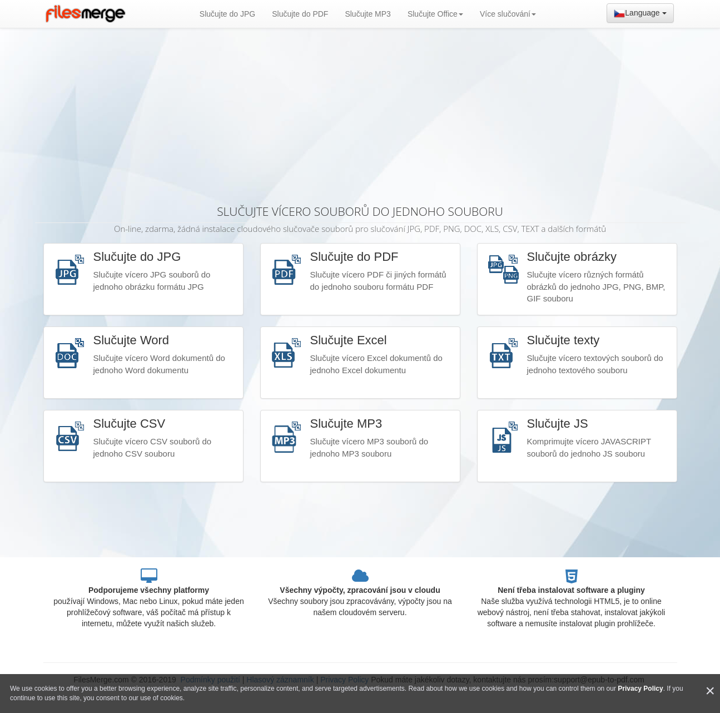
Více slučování (508, 13)
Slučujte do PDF (300, 13)
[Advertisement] (360, 111)
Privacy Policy (640, 688)
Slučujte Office (435, 13)
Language (640, 13)
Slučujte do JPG (227, 13)
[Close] (710, 691)
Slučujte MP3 (367, 13)
